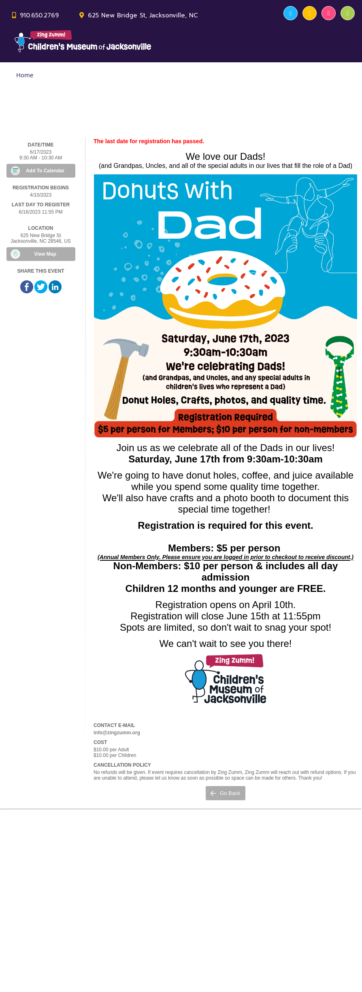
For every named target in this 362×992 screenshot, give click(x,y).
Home (24, 75)
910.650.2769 (39, 15)
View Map (45, 254)
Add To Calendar (45, 171)
